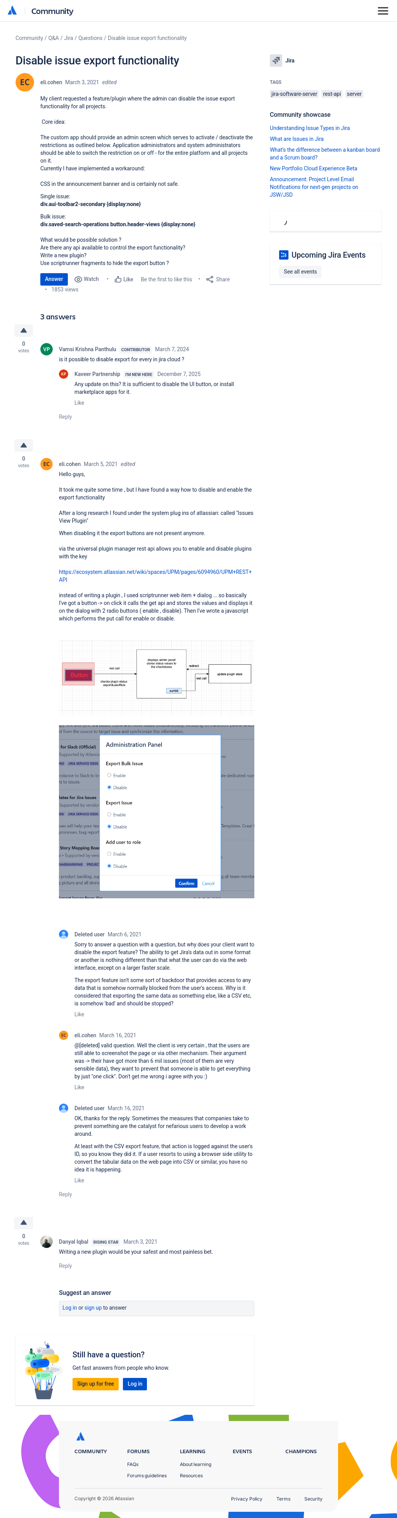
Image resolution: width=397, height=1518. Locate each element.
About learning (195, 1464)
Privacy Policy (246, 1499)
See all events (300, 272)
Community (52, 10)
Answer (54, 279)
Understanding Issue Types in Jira (310, 128)
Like (79, 403)
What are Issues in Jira (297, 139)
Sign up (93, 1308)
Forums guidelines (147, 1475)
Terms (283, 1499)
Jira (68, 38)
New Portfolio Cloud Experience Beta (313, 168)
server (354, 94)
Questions (90, 38)
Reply (65, 417)
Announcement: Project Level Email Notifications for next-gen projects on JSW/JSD (314, 187)
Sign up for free (95, 1384)
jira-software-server (294, 94)
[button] (156, 677)
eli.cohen (51, 82)
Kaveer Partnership (97, 374)
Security (313, 1499)
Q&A (53, 38)
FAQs (132, 1464)
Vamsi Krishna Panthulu (87, 349)
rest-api (332, 94)
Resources (191, 1475)
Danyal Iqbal (73, 1242)
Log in (69, 1308)
